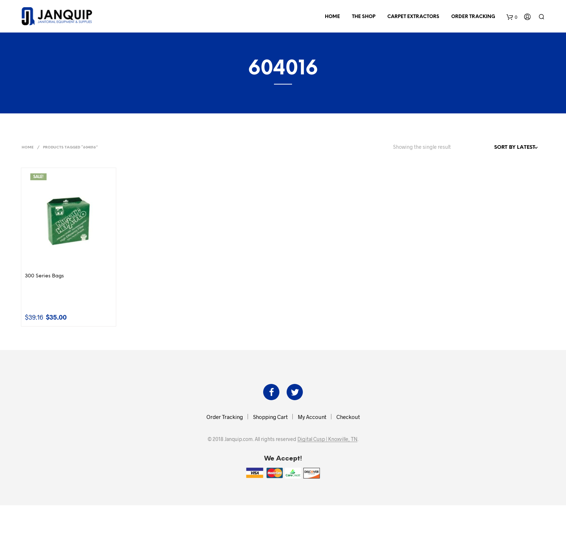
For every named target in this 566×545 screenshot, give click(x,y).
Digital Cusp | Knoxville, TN (327, 439)
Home (332, 16)
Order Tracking (473, 16)
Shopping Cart (270, 417)
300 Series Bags (44, 276)
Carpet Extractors (413, 16)
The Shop (363, 16)
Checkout (348, 417)
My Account (312, 417)
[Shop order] (500, 147)
